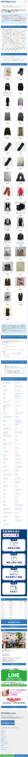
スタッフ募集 (14, 706)
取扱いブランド (9, 5)
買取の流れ (3, 731)
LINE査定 (3, 733)
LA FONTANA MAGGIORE (7, 433)
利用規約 (3, 745)
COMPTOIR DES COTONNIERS (19, 422)
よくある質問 (3, 736)
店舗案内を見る (14, 664)
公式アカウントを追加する (14, 685)
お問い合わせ (14, 626)
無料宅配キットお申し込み (21, 755)
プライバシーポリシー (5, 747)
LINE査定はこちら (7, 755)
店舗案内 (3, 740)
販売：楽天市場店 (4, 742)
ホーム (3, 5)
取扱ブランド (3, 734)
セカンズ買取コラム (5, 743)
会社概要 (3, 738)
